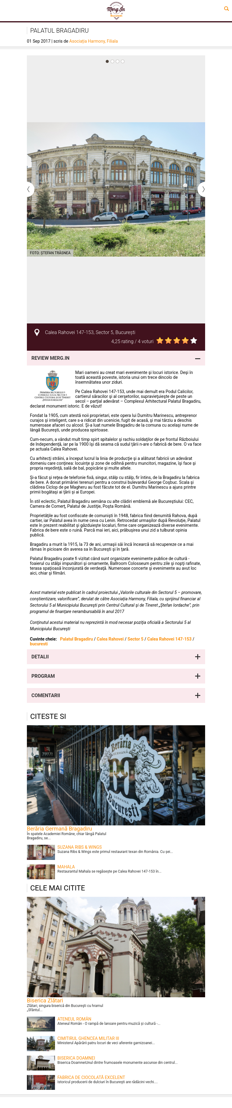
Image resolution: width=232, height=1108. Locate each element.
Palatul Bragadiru (76, 639)
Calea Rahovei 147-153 (169, 639)
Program (43, 676)
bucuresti (39, 643)
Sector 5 (135, 639)
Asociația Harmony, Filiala (93, 41)
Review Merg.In (50, 358)
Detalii (40, 657)
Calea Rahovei (110, 639)
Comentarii (45, 695)
